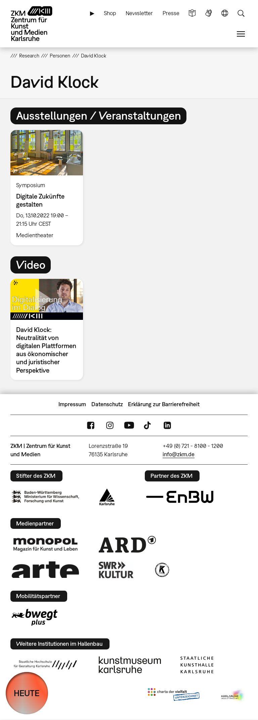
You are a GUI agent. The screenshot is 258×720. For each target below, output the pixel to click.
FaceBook (90, 425)
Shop (110, 13)
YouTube (129, 425)
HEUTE (27, 693)
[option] (49, 187)
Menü (241, 34)
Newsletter (139, 13)
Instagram (110, 425)
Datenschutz (107, 404)
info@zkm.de (179, 454)
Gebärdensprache (208, 13)
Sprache (224, 13)
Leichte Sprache (192, 13)
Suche (241, 13)
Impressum (72, 404)
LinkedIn (167, 425)
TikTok (148, 425)
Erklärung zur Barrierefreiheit (164, 404)
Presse (171, 13)
